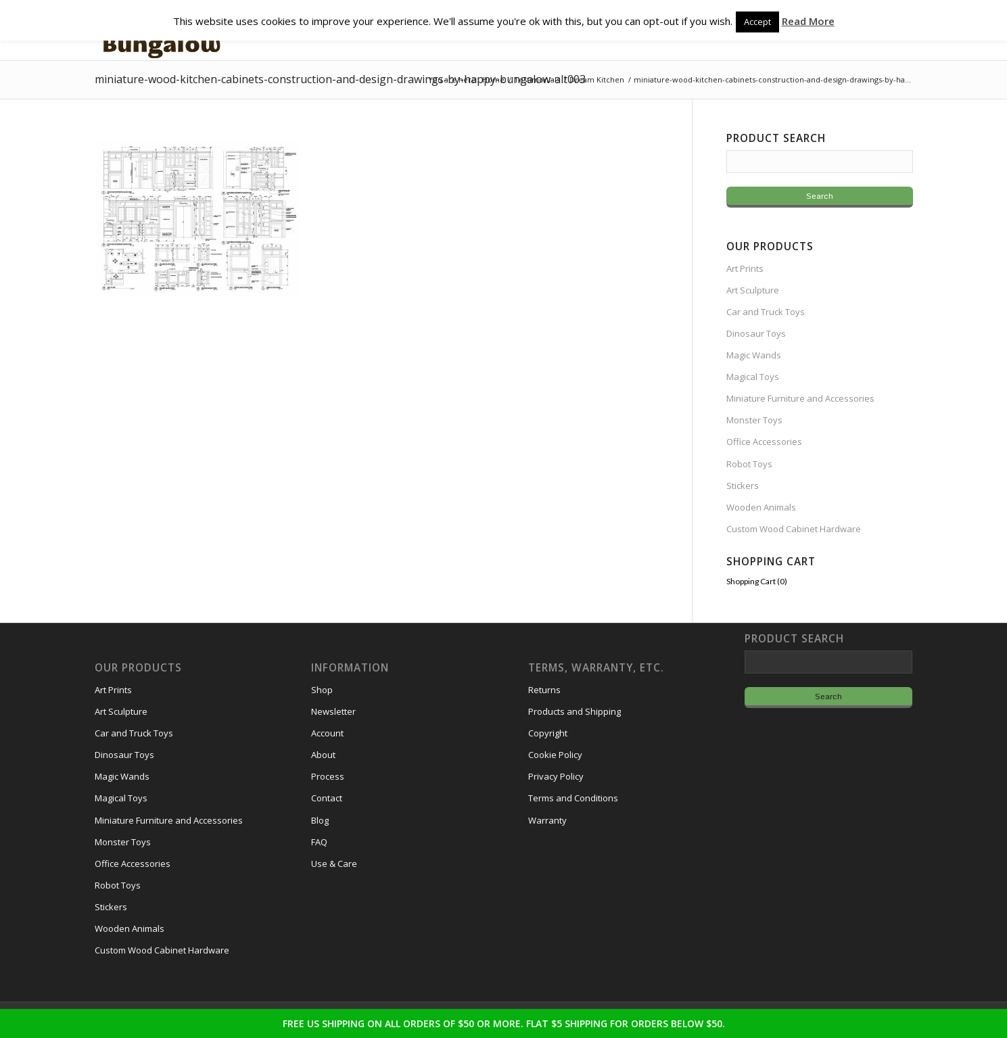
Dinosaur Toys (756, 333)
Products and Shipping (574, 711)
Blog (320, 820)
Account (327, 733)
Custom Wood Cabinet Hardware (793, 529)
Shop (322, 690)
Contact (326, 798)
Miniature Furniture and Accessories (800, 398)
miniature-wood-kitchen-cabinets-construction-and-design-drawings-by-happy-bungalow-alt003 (340, 79)
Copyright (547, 733)
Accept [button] (757, 22)
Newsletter (333, 711)
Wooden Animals (761, 507)
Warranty (547, 820)
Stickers (742, 485)
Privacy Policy (556, 776)
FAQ (319, 842)
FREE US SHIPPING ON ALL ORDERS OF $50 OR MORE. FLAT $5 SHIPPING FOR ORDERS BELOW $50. (504, 1023)
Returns (544, 690)
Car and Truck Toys (765, 312)
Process (327, 776)
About (323, 755)
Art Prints (745, 268)
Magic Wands (753, 355)
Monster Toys (754, 420)
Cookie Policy (555, 755)
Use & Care (334, 863)
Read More (808, 21)
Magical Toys (752, 377)
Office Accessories (764, 441)
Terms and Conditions (573, 798)
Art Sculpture (752, 290)
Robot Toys (749, 464)
